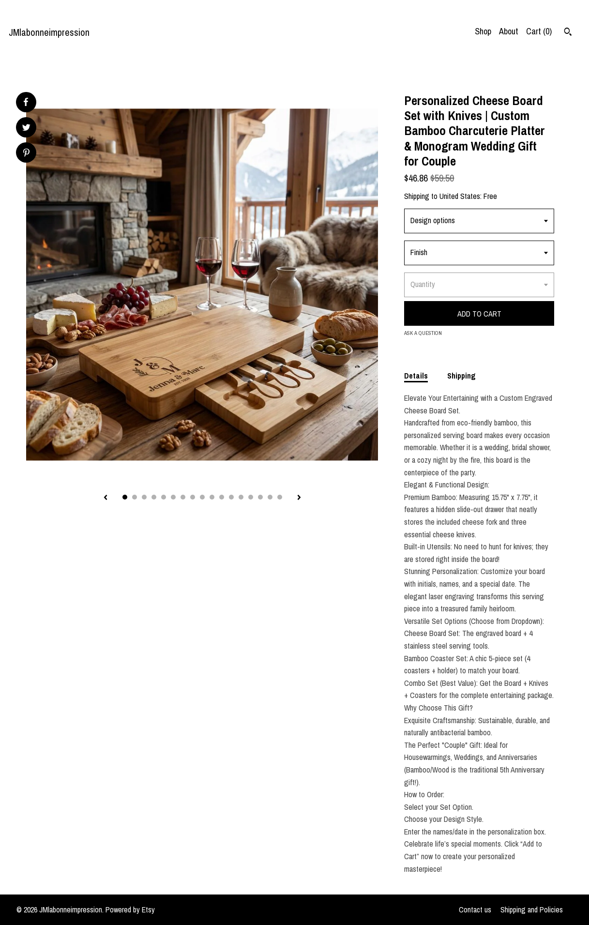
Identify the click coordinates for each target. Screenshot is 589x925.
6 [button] (173, 497)
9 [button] (202, 497)
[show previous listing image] (105, 498)
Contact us (475, 909)
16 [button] (270, 497)
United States (459, 196)
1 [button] (124, 497)
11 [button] (221, 497)
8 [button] (192, 497)
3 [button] (144, 497)
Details (416, 375)
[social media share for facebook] (26, 102)
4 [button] (153, 497)
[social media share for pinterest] (26, 154)
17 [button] (279, 497)
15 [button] (260, 497)
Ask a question (423, 333)
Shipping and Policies (531, 909)
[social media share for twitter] (26, 128)
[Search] (568, 33)
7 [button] (183, 497)
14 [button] (250, 497)
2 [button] (134, 497)
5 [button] (163, 497)
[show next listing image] (299, 498)
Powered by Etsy (130, 909)
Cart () (539, 31)
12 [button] (231, 497)
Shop (483, 31)
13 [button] (241, 497)
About (508, 31)
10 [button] (212, 497)
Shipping (461, 375)
